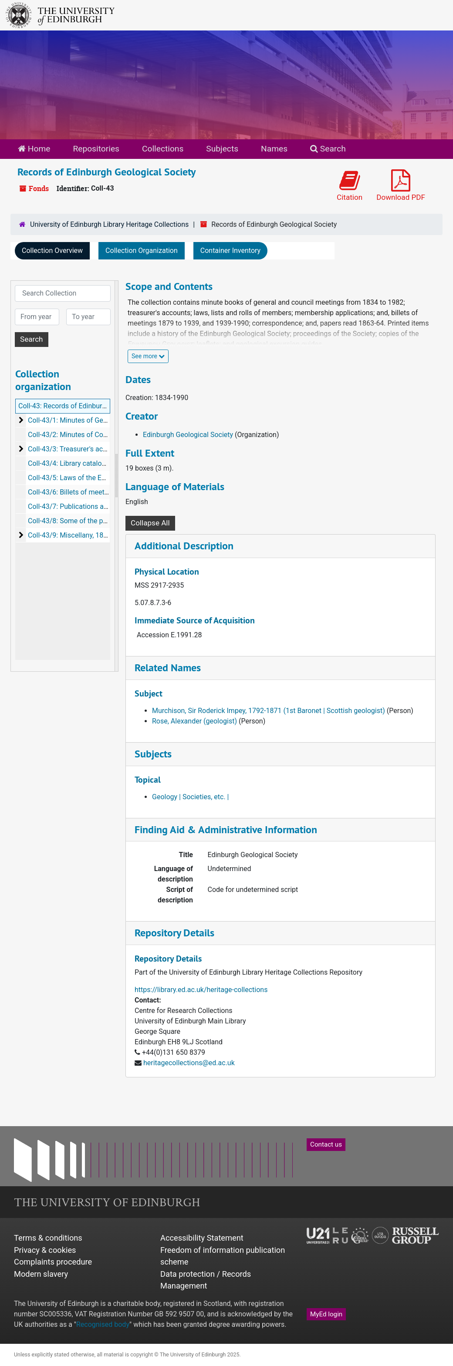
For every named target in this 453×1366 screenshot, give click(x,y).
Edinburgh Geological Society (188, 435)
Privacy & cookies (45, 1250)
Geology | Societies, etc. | (190, 797)
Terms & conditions (48, 1237)
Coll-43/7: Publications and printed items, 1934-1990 (109, 506)
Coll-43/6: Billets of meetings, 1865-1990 (91, 492)
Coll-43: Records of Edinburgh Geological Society (93, 406)
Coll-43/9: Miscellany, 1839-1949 (78, 535)
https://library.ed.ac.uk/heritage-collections (201, 990)
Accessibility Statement (201, 1237)
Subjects (222, 149)
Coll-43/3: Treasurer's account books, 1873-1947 (103, 449)
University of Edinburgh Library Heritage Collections (109, 224)
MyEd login (326, 1314)
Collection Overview (52, 250)
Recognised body (102, 1324)
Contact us (326, 1144)
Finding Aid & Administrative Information (226, 829)
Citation (349, 185)
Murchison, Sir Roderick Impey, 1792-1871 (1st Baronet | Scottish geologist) (268, 711)
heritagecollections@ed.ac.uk (189, 1063)
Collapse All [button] (150, 522)
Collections (162, 149)
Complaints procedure (53, 1261)
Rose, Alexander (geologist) (194, 721)
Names (274, 149)
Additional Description (184, 545)
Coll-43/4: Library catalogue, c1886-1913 (90, 463)
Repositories (96, 149)
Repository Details (174, 932)
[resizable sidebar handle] (116, 476)
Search (328, 149)
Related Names (168, 667)
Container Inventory (230, 250)
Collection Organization (141, 250)
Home (34, 149)
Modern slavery (41, 1274)
